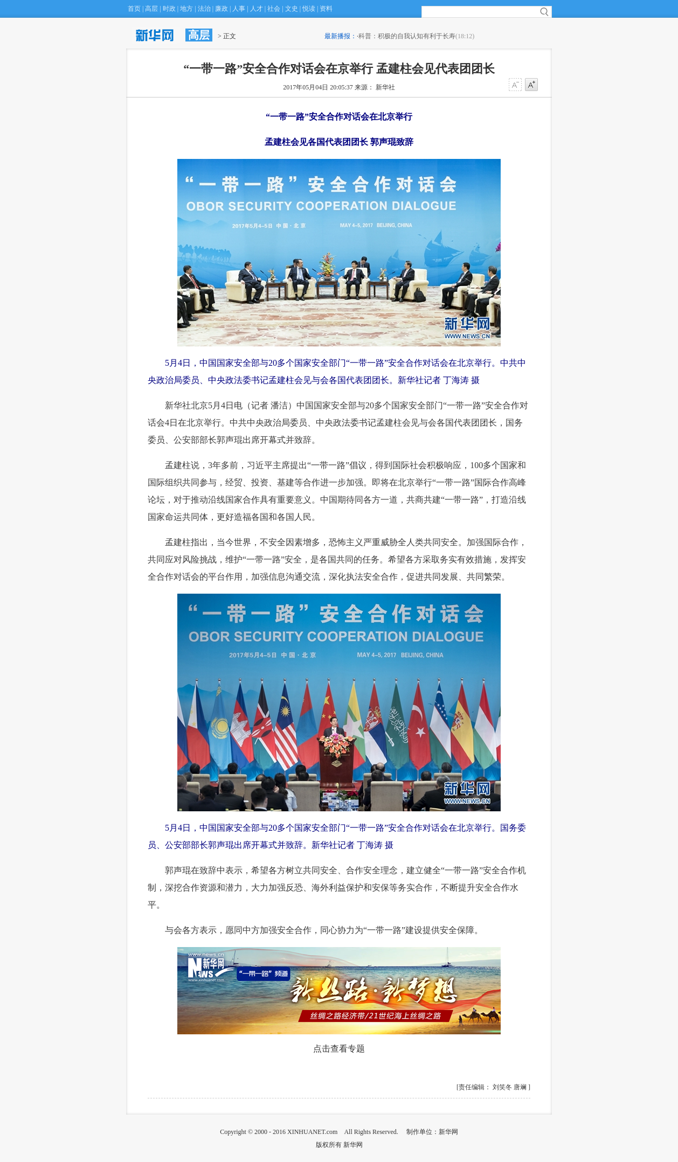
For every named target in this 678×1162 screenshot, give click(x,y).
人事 (238, 8)
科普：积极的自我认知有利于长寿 (406, 36)
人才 (256, 8)
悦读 (308, 8)
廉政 (221, 8)
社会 (273, 8)
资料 (326, 8)
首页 (134, 8)
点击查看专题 (339, 1048)
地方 (186, 8)
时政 (169, 8)
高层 (151, 8)
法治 (204, 8)
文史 (291, 8)
